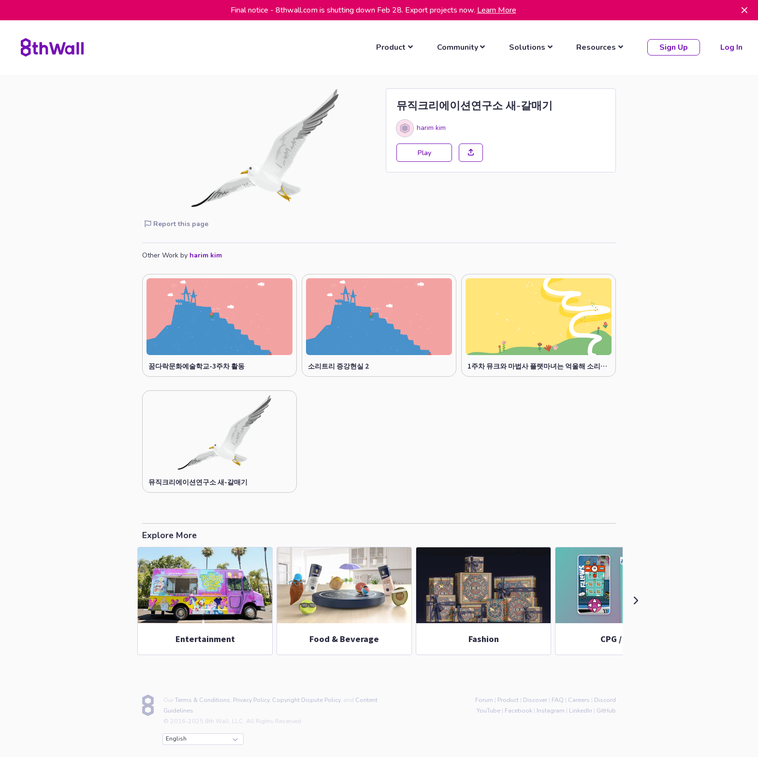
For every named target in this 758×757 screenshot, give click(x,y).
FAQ (558, 698)
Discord (605, 698)
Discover (535, 698)
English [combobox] (201, 738)
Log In (730, 47)
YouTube (488, 709)
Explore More (169, 534)
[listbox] (396, 47)
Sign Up (672, 47)
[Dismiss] (744, 10)
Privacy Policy (251, 698)
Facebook (518, 709)
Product (508, 698)
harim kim (431, 126)
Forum (484, 698)
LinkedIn (580, 709)
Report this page (176, 222)
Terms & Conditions (202, 698)
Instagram (551, 709)
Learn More (496, 10)
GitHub (606, 709)
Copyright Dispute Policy (306, 698)
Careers (579, 698)
